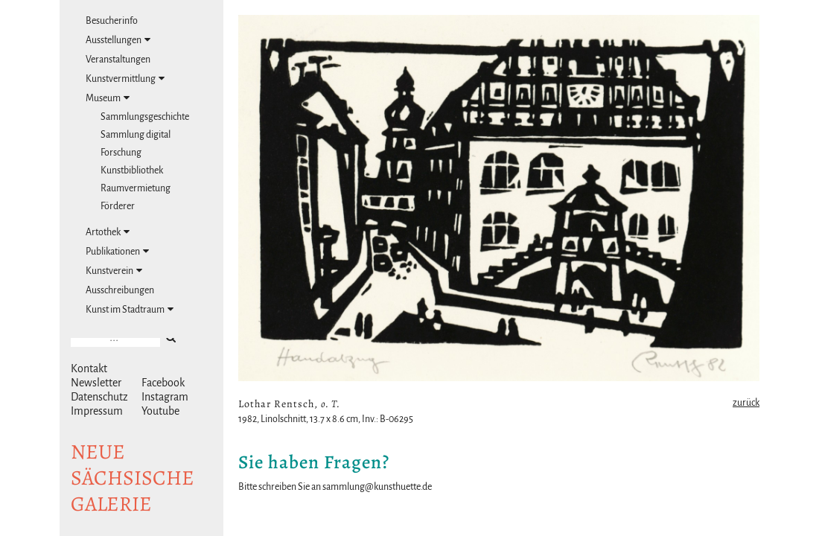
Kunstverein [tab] (114, 270)
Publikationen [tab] (117, 251)
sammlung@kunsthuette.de (377, 487)
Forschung (121, 152)
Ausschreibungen (120, 290)
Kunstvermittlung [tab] (125, 78)
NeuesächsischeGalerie (132, 478)
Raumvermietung (136, 188)
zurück (746, 403)
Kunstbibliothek (132, 170)
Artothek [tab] (108, 231)
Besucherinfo (112, 21)
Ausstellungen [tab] (118, 39)
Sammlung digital (136, 135)
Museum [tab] (108, 97)
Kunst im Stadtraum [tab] (129, 309)
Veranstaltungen (118, 59)
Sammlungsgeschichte (145, 117)
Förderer (118, 206)
